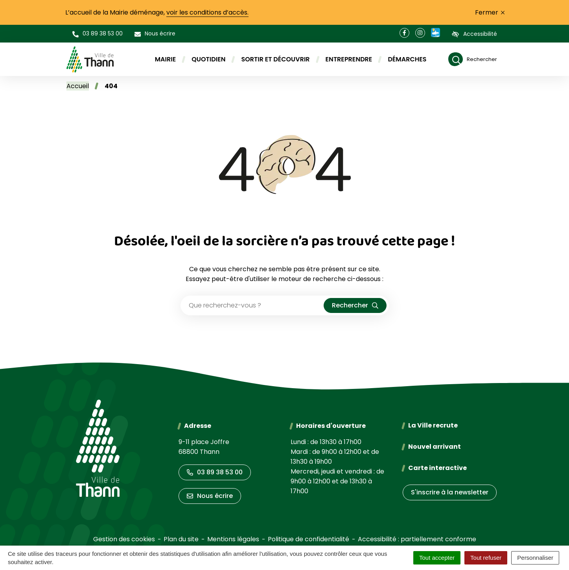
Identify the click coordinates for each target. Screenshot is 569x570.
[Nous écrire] (154, 34)
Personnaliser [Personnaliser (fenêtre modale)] (535, 557)
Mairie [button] (165, 59)
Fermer (490, 12)
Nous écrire (210, 495)
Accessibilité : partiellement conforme (417, 539)
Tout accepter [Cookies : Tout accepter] (437, 557)
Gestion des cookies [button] (124, 539)
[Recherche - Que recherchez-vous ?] (252, 305)
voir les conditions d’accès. (207, 12)
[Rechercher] (472, 59)
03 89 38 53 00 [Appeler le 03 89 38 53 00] (215, 472)
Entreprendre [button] (349, 59)
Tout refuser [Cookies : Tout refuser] (485, 557)
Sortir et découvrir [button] (275, 59)
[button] (97, 34)
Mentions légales (233, 539)
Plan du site (181, 539)
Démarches (407, 59)
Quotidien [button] (208, 59)
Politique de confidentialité (308, 539)
